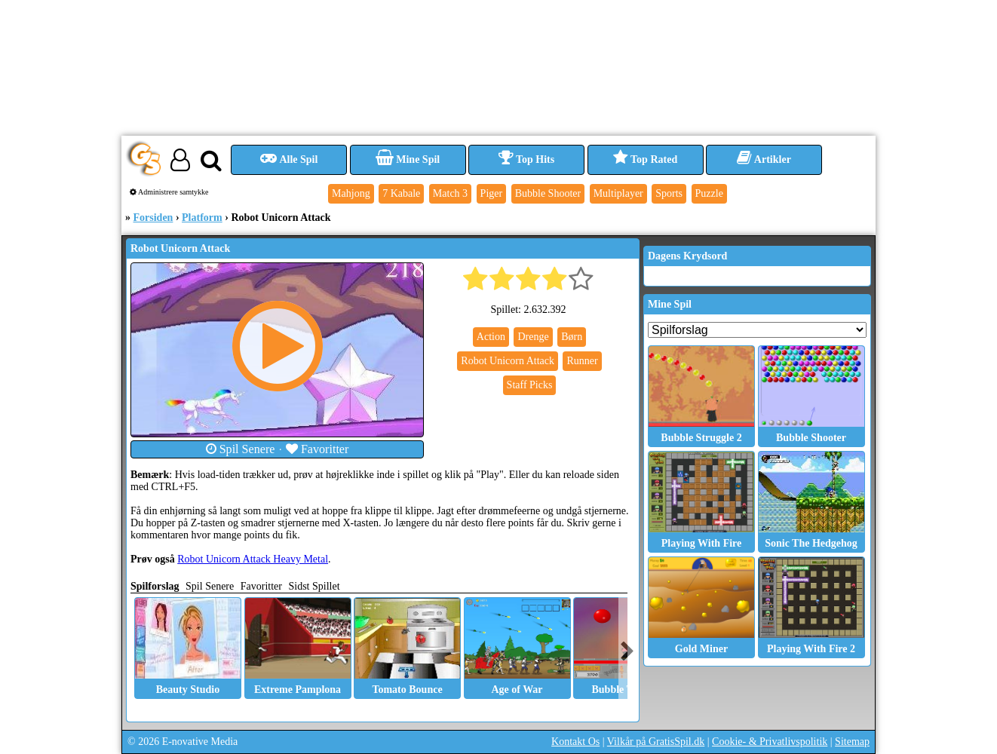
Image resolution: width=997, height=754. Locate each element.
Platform (202, 217)
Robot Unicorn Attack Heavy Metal (252, 559)
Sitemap (852, 741)
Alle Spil (289, 159)
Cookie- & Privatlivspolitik (769, 741)
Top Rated (645, 159)
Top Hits (526, 159)
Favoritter (317, 449)
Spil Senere (240, 449)
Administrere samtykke (169, 192)
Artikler (764, 159)
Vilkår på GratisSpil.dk (655, 741)
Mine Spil (408, 159)
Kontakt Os (575, 741)
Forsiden (153, 217)
